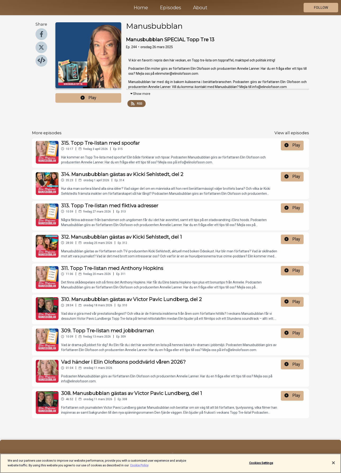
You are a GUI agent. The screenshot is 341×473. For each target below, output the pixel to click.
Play (88, 97)
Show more (140, 94)
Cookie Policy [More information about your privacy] (139, 467)
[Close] (333, 465)
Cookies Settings (261, 465)
